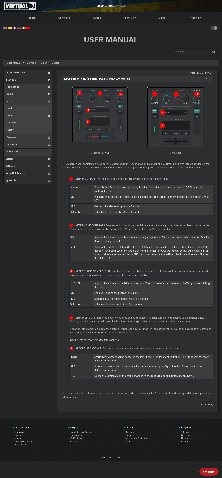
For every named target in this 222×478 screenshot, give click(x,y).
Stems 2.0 (12, 151)
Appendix (11, 180)
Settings (10, 165)
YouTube (186, 435)
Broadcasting (176, 393)
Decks (10, 93)
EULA (128, 441)
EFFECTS (85, 317)
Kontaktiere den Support (81, 432)
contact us (130, 435)
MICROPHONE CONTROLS (90, 271)
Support (162, 17)
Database (11, 144)
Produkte (31, 17)
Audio (10, 108)
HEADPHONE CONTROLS (90, 225)
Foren (72, 444)
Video (10, 115)
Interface (31, 62)
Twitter (185, 441)
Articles (73, 441)
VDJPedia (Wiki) (77, 438)
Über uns (129, 432)
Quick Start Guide (15, 72)
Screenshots (20, 444)
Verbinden (196, 17)
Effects (79, 340)
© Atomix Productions (111, 457)
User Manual (14, 62)
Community (129, 17)
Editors (10, 158)
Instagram (187, 438)
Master (55, 62)
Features (18, 438)
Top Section (12, 86)
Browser (11, 137)
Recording (195, 393)
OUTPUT (85, 178)
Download (64, 17)
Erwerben (97, 17)
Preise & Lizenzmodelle (25, 441)
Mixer (43, 62)
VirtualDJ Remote (15, 173)
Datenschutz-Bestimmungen (138, 438)
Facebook (186, 432)
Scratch (11, 122)
